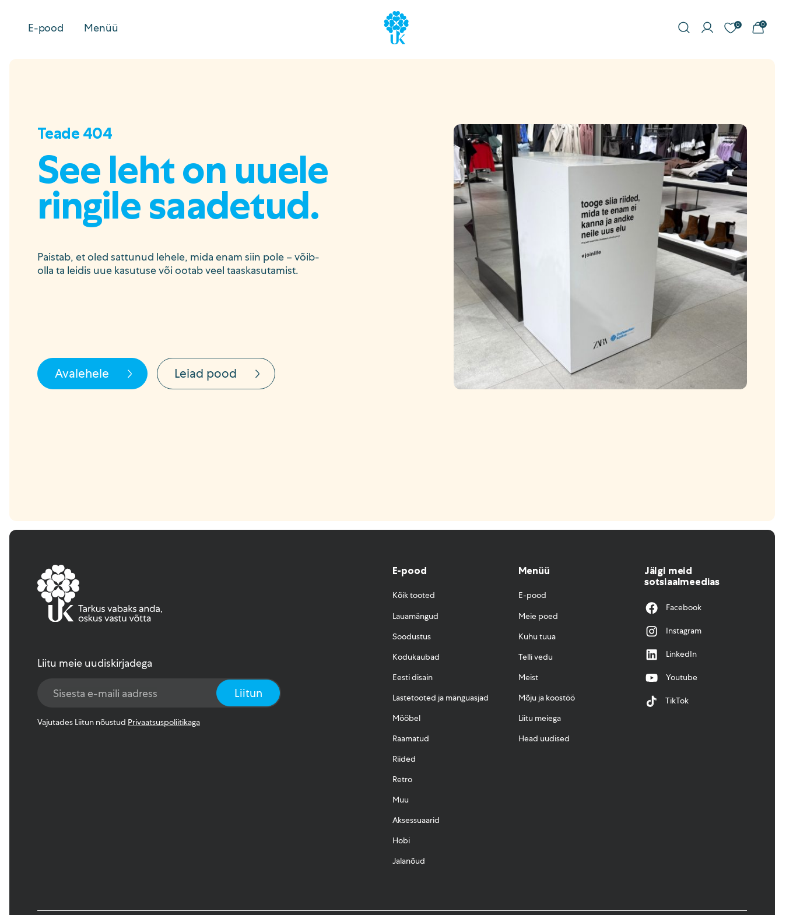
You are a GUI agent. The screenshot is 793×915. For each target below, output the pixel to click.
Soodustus (411, 636)
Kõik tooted (413, 595)
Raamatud (410, 738)
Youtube (670, 678)
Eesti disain (412, 677)
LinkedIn (670, 654)
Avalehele (95, 373)
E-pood (46, 27)
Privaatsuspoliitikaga (164, 722)
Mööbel (406, 718)
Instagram (672, 631)
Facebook (672, 608)
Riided (404, 759)
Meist (528, 677)
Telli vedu (535, 657)
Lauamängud (415, 616)
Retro (402, 779)
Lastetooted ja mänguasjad (440, 697)
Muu (400, 799)
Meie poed (538, 616)
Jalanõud (408, 861)
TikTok (666, 701)
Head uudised (544, 738)
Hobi (401, 840)
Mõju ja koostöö (546, 697)
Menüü (101, 27)
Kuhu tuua (537, 636)
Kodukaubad (416, 657)
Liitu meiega (539, 718)
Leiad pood (219, 373)
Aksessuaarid (416, 820)
